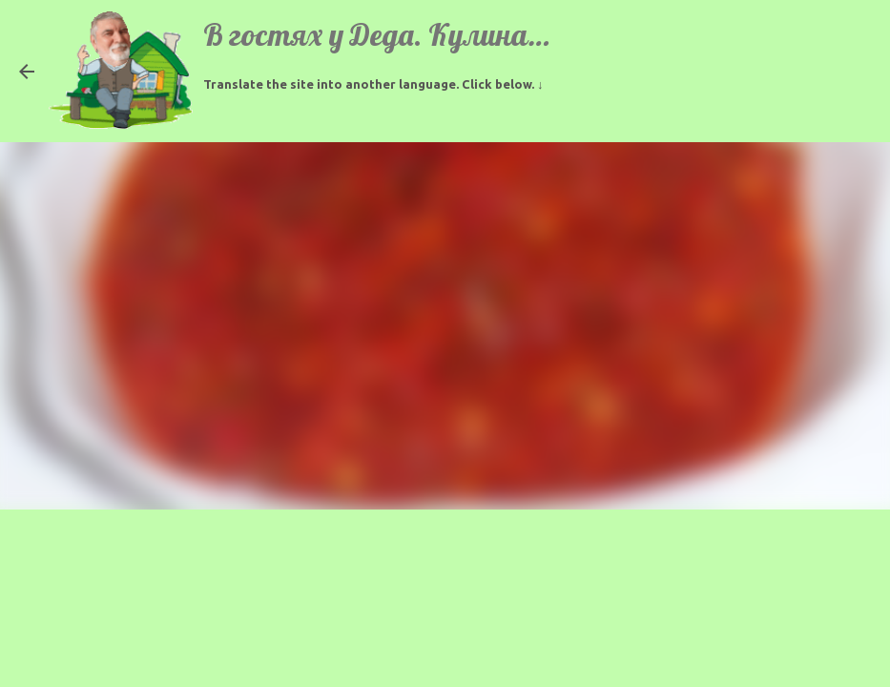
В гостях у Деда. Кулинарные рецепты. (458, 34)
